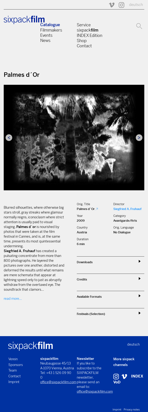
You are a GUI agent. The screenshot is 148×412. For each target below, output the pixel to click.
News (45, 40)
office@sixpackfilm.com (58, 382)
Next (139, 137)
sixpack (87, 30)
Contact (84, 45)
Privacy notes (132, 409)
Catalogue (50, 24)
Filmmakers (51, 30)
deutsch (136, 4)
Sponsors (15, 365)
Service (84, 24)
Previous (9, 137)
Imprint (13, 382)
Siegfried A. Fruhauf (127, 209)
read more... (13, 298)
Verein (13, 359)
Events (46, 35)
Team (12, 370)
